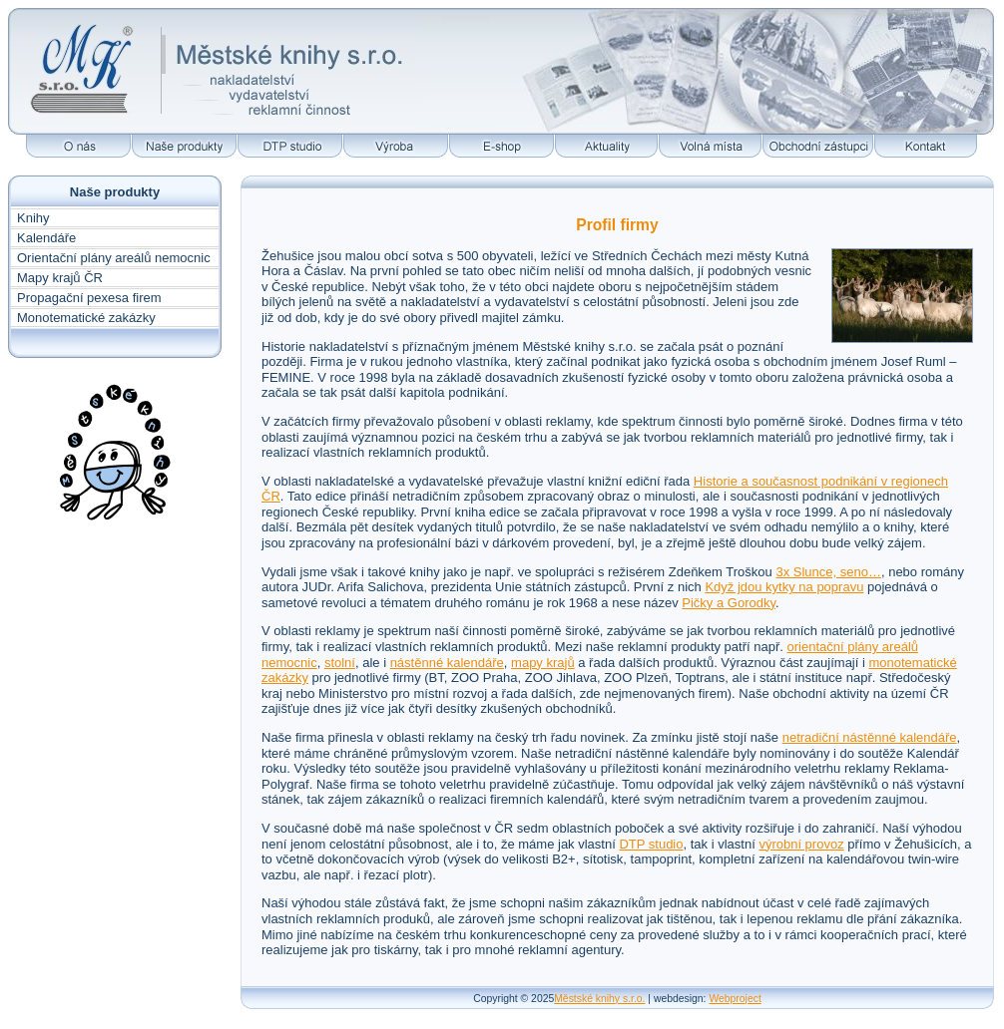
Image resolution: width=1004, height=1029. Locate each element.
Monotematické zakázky (86, 317)
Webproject (734, 998)
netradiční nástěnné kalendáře (869, 737)
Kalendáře (46, 237)
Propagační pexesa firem (89, 297)
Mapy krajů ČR (60, 277)
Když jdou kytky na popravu (784, 586)
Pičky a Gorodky (728, 602)
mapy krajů (543, 662)
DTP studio (651, 844)
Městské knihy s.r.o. (599, 998)
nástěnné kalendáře (447, 662)
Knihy (33, 217)
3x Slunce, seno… (828, 571)
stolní (339, 662)
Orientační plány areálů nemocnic (114, 257)
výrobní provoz (800, 844)
